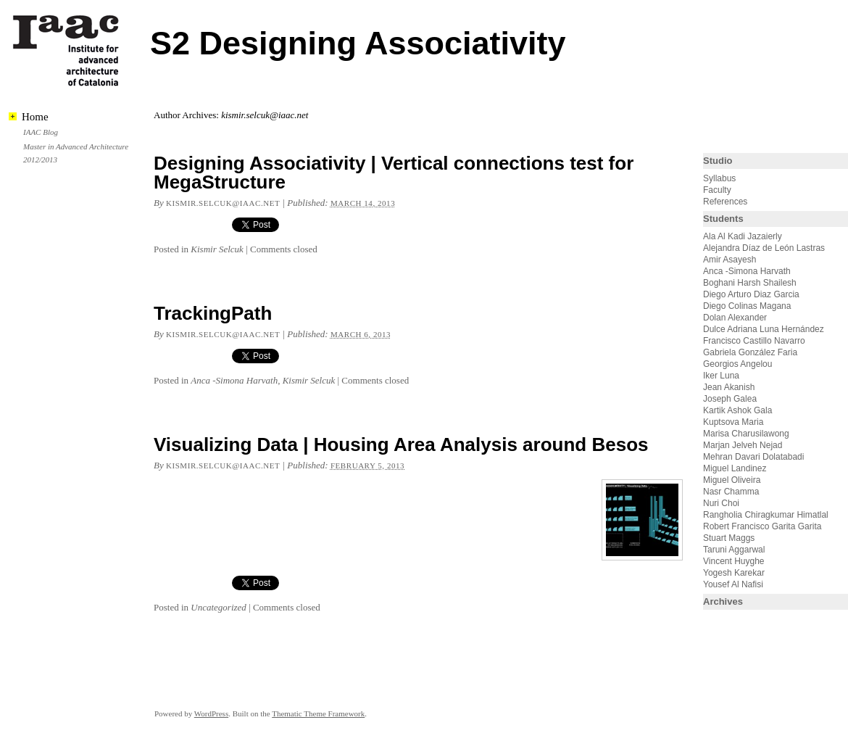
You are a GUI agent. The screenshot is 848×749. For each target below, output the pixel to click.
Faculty (717, 190)
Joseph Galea (730, 399)
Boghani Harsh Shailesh (750, 283)
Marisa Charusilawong (746, 434)
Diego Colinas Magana (747, 306)
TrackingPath (213, 313)
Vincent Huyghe (734, 561)
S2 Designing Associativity (358, 43)
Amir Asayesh (729, 260)
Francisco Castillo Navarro (754, 341)
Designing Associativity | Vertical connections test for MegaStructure (393, 172)
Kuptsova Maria (733, 422)
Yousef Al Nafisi (733, 584)
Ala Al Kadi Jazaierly (742, 236)
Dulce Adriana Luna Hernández (763, 329)
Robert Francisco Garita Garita (762, 526)
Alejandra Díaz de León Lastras (764, 248)
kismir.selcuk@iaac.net (223, 203)
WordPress (211, 713)
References (725, 201)
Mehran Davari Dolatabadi (753, 457)
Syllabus (719, 178)
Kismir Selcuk (217, 249)
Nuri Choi (721, 503)
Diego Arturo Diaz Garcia (751, 294)
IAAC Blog (40, 132)
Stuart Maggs (729, 538)
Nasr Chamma (731, 492)
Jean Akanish (729, 387)
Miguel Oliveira (731, 480)
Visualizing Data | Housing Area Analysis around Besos (401, 444)
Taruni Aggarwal (734, 550)
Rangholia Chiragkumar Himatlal (765, 515)
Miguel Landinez (734, 468)
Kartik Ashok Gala (737, 410)
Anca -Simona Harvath (234, 380)
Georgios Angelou (737, 364)
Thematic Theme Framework (318, 713)
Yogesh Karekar (734, 573)
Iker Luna (721, 376)
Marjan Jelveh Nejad (742, 445)
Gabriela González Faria (750, 352)
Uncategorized (218, 607)
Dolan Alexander (735, 318)
